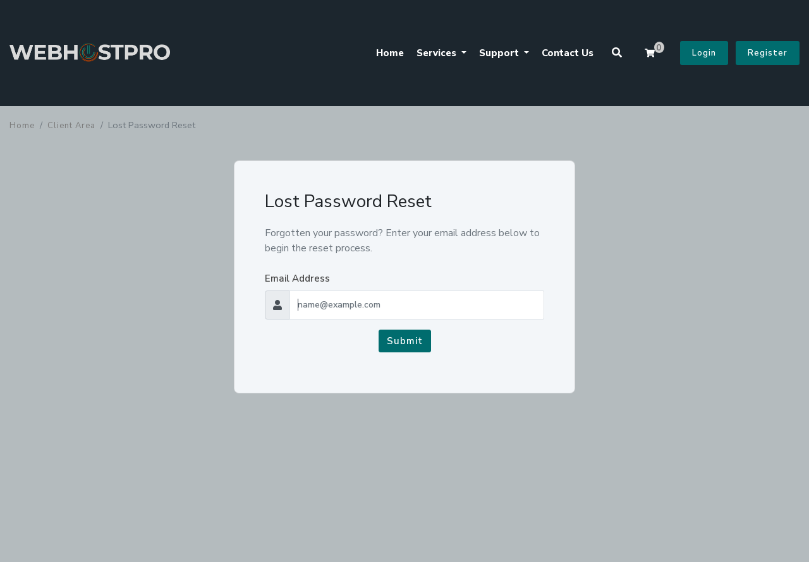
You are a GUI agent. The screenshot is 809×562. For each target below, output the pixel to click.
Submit (405, 341)
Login (704, 53)
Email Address (297, 278)
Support (500, 53)
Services (438, 53)
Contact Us (567, 53)
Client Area (71, 125)
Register (768, 53)
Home (390, 53)
